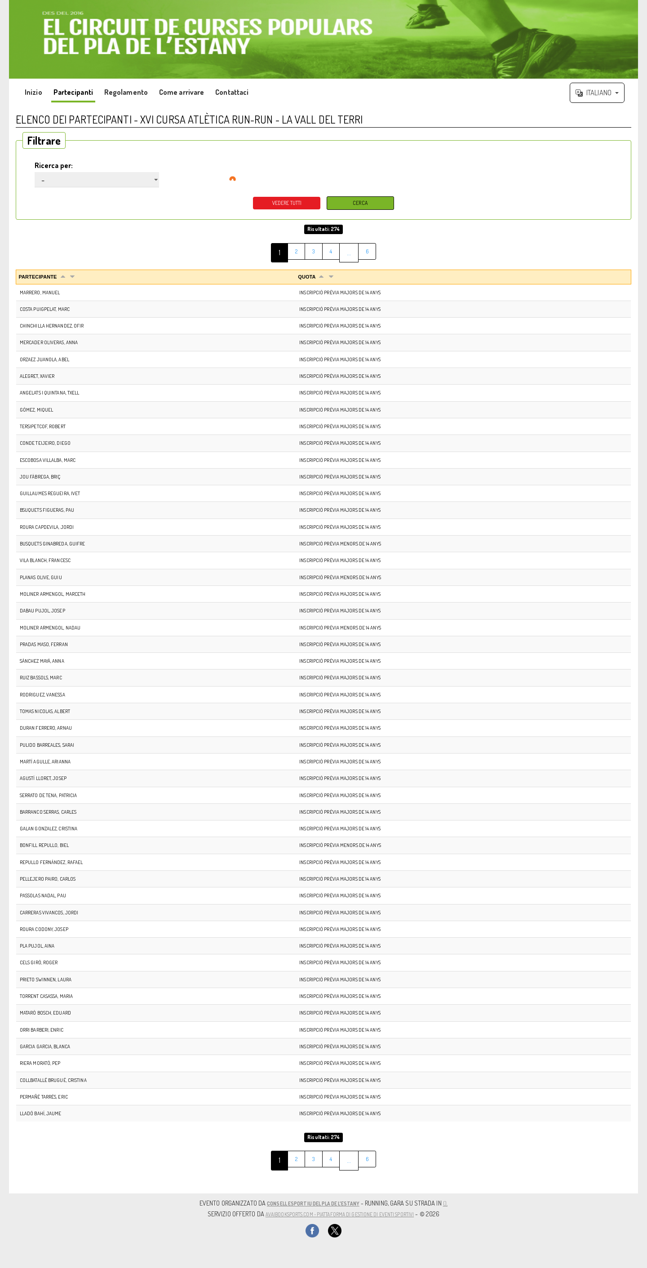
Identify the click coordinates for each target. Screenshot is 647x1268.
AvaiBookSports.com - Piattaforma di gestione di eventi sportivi (339, 1214)
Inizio (33, 92)
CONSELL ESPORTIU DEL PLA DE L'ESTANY (313, 1204)
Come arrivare (181, 92)
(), (457, 1204)
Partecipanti (73, 92)
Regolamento (126, 92)
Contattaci (231, 92)
